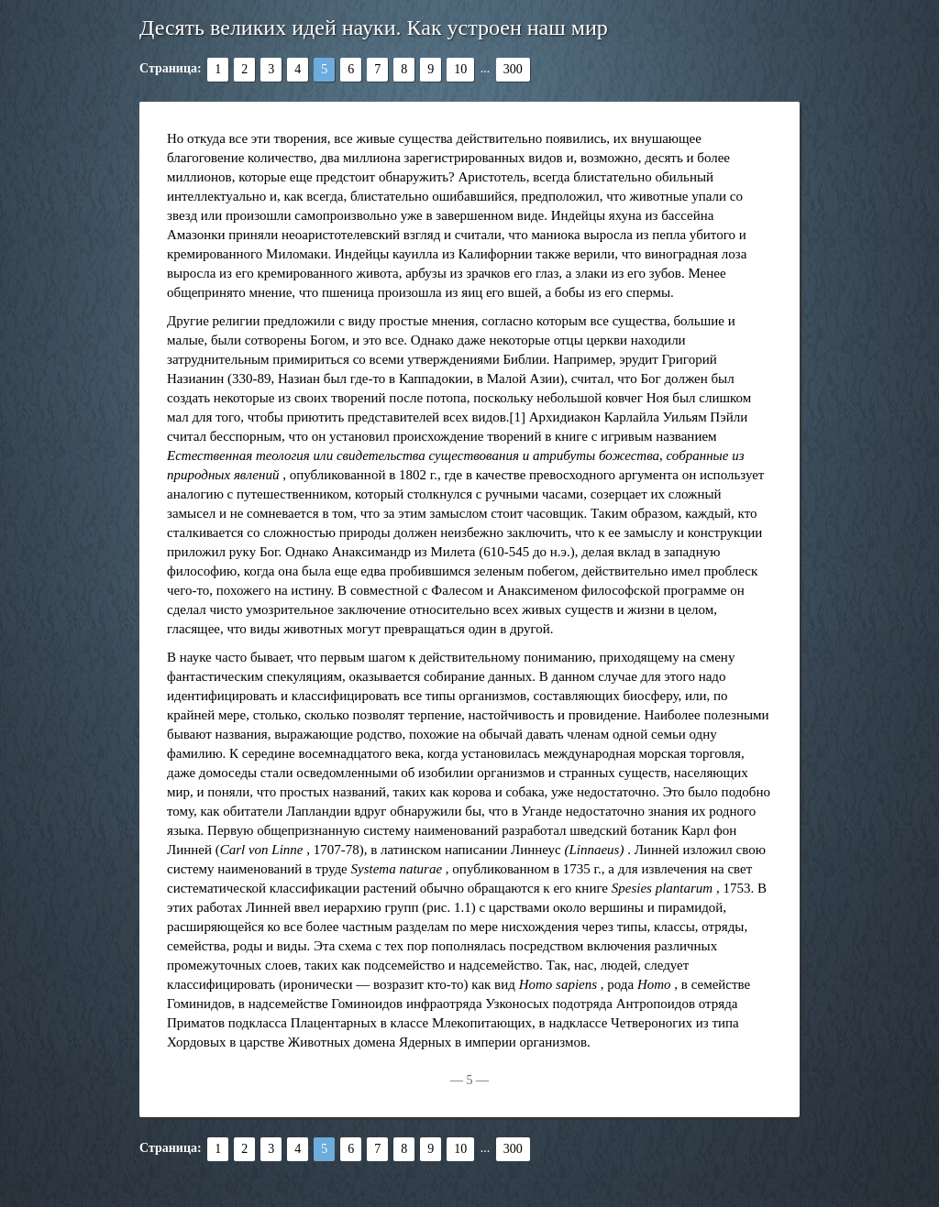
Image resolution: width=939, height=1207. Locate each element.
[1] (518, 417)
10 (460, 69)
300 (513, 69)
